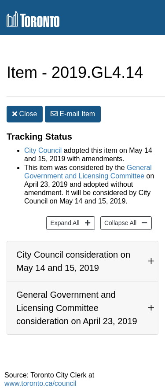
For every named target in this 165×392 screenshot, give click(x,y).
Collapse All (119, 222)
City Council (43, 150)
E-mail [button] (73, 114)
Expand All (63, 222)
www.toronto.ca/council (40, 383)
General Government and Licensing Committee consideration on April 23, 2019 (76, 308)
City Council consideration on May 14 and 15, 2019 (73, 261)
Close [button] (24, 114)
